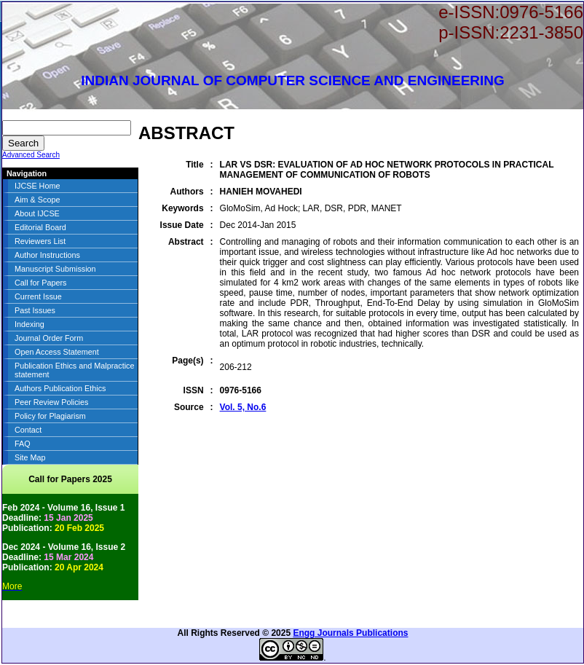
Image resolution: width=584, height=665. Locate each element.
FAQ (23, 443)
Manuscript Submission (55, 268)
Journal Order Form (49, 338)
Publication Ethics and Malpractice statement (74, 370)
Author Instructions (47, 255)
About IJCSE (37, 213)
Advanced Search (31, 155)
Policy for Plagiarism (50, 416)
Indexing (29, 324)
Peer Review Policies (51, 402)
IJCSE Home (37, 185)
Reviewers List (40, 241)
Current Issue (38, 296)
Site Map (30, 457)
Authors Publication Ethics (60, 388)
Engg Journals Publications (350, 633)
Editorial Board (40, 227)
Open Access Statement (57, 351)
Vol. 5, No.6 (243, 407)
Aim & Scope (37, 199)
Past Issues (35, 310)
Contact (28, 429)
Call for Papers (40, 282)
